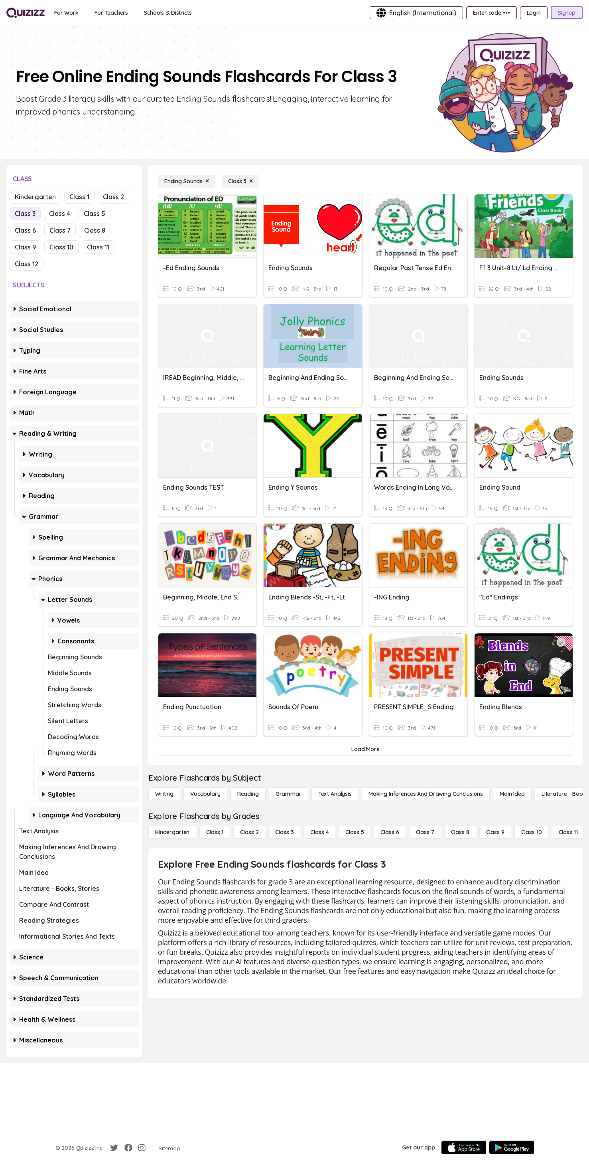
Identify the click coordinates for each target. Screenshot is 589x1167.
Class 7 (60, 230)
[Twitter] (114, 1147)
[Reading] (248, 793)
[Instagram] (142, 1147)
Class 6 (25, 230)
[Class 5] (354, 832)
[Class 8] (460, 832)
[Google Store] (511, 1147)
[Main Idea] (512, 793)
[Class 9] (495, 832)
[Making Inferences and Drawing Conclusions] (426, 793)
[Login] (534, 12)
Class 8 (94, 230)
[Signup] (567, 12)
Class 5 (94, 214)
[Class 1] (214, 832)
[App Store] (463, 1147)
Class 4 (59, 214)
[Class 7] (425, 832)
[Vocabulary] (205, 793)
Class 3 (25, 214)
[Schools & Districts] (168, 12)
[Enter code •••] (491, 12)
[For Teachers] (111, 12)
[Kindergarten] (172, 832)
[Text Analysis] (335, 793)
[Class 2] (249, 832)
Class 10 (61, 247)
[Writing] (164, 793)
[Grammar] (288, 793)
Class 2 (113, 197)
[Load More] (365, 749)
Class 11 (98, 247)
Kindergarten (35, 197)
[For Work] (66, 12)
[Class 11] (568, 832)
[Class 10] (531, 832)
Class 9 (25, 247)
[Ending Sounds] (186, 181)
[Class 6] (390, 832)
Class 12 (26, 264)
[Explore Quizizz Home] (25, 13)
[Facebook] (128, 1147)
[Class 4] (319, 832)
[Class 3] (240, 181)
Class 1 (79, 197)
